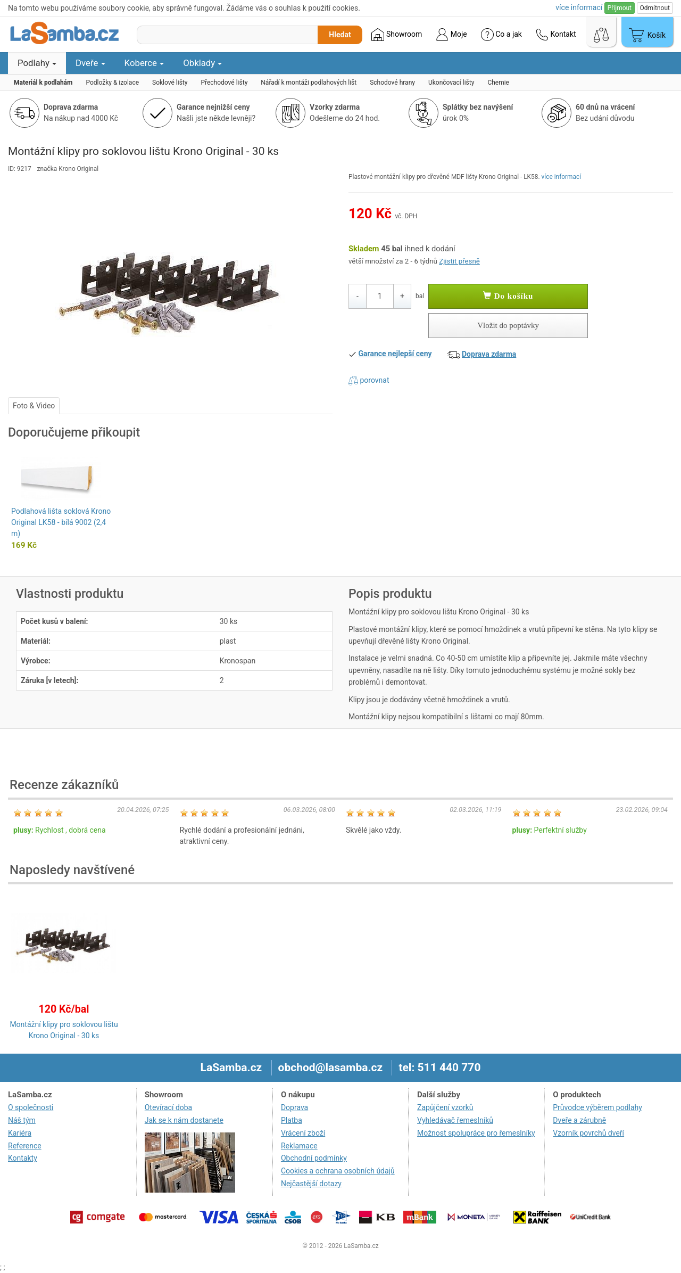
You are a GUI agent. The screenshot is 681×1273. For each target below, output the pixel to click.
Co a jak (501, 34)
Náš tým (22, 1120)
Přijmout (620, 8)
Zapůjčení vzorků (445, 1107)
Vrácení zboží (303, 1133)
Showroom (396, 34)
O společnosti (30, 1107)
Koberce (144, 63)
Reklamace (299, 1145)
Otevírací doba (169, 1107)
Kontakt (556, 34)
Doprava (294, 1107)
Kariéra (19, 1133)
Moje (451, 34)
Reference (24, 1145)
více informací (562, 176)
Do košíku (508, 296)
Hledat (340, 34)
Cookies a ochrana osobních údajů (338, 1171)
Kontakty (22, 1158)
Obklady (202, 63)
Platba (291, 1120)
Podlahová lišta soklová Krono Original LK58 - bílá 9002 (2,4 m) (61, 522)
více (578, 7)
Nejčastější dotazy (311, 1183)
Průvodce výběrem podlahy (597, 1107)
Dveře (90, 63)
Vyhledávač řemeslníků (455, 1120)
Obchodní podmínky (314, 1158)
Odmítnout (655, 8)
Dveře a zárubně (579, 1120)
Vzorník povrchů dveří (588, 1133)
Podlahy (37, 63)
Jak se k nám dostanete (184, 1120)
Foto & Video (34, 405)
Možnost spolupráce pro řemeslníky (476, 1133)
